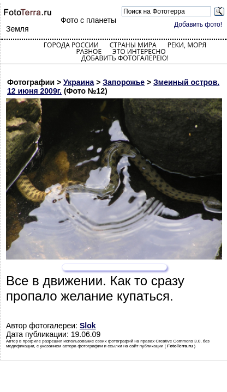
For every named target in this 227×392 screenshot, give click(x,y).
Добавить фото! (198, 24)
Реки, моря (187, 45)
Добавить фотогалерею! (125, 58)
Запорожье (124, 82)
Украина (78, 82)
